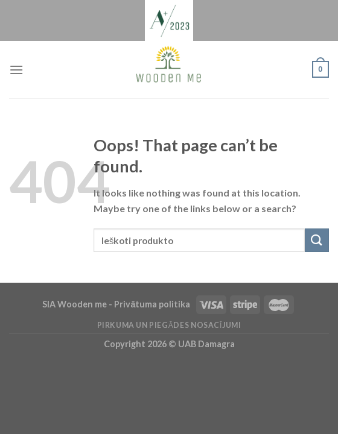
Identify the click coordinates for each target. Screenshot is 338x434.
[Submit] (317, 240)
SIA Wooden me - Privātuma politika (117, 304)
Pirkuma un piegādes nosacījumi (169, 325)
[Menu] (16, 69)
